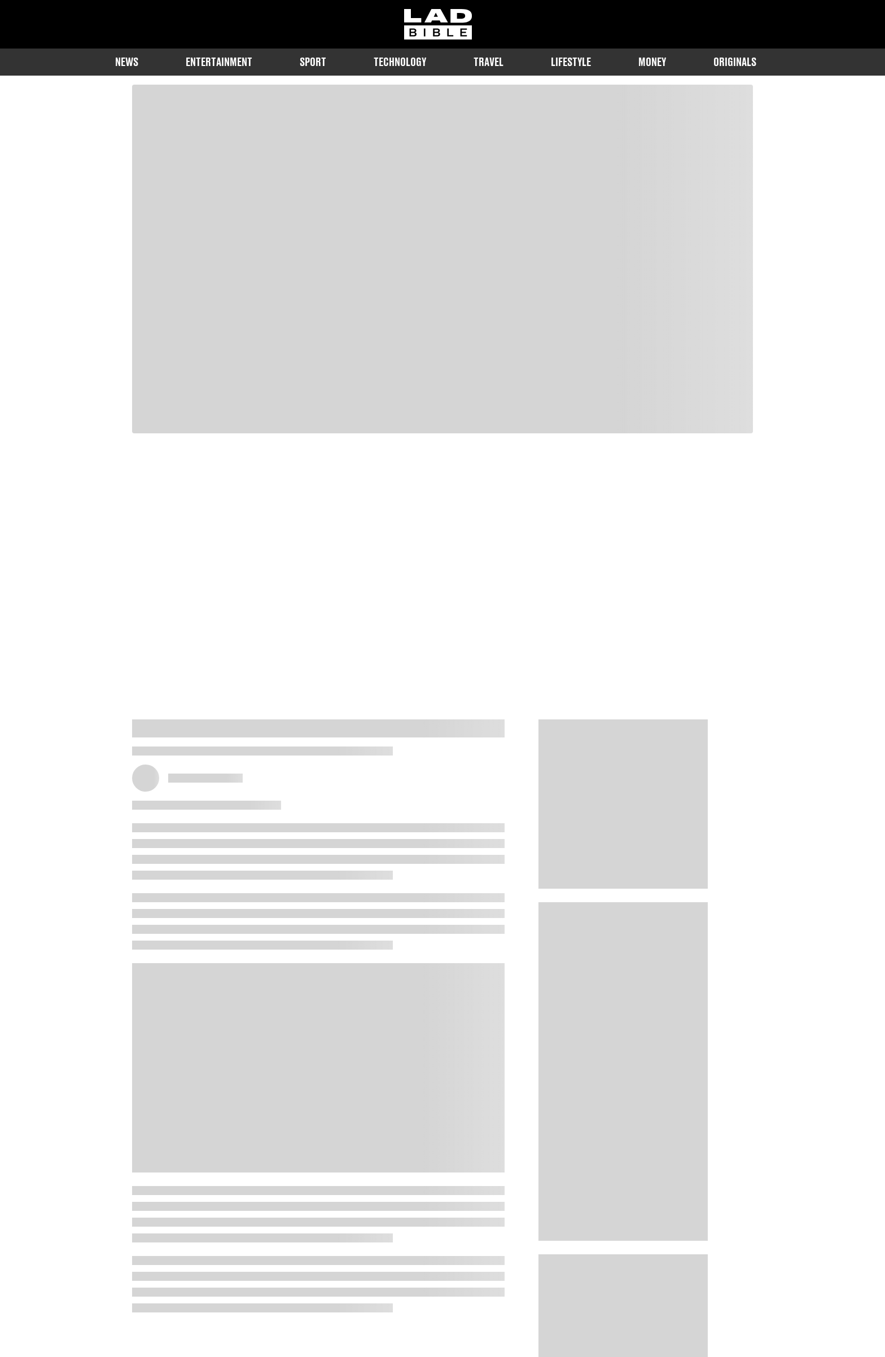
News (126, 61)
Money (652, 61)
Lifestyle (571, 61)
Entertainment (219, 61)
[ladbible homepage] (438, 24)
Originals (734, 61)
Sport (313, 61)
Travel (488, 61)
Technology (400, 61)
